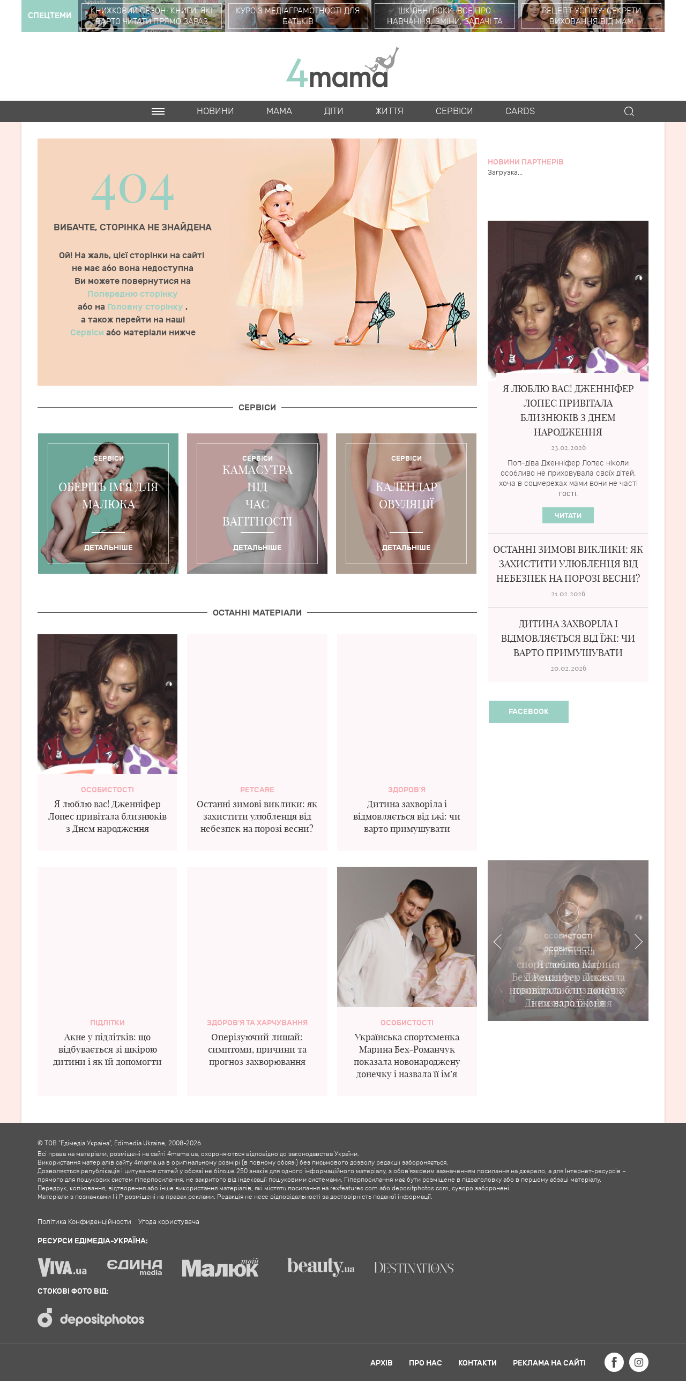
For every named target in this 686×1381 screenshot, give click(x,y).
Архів (381, 1363)
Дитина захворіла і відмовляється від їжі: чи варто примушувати (406, 816)
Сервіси (88, 332)
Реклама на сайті (549, 1363)
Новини (215, 111)
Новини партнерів (526, 162)
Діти (334, 111)
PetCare (257, 789)
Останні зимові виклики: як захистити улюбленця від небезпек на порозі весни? (257, 816)
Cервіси (454, 111)
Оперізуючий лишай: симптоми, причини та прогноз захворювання (257, 1049)
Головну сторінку (146, 307)
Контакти (477, 1363)
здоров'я (407, 789)
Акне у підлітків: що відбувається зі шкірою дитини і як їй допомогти (107, 1049)
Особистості (107, 789)
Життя (390, 111)
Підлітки (107, 1022)
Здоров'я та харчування (257, 1022)
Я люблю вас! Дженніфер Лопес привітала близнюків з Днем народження (107, 816)
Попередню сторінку (132, 294)
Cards (520, 111)
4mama (343, 66)
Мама (279, 111)
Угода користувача (168, 1222)
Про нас (425, 1363)
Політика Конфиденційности (84, 1222)
